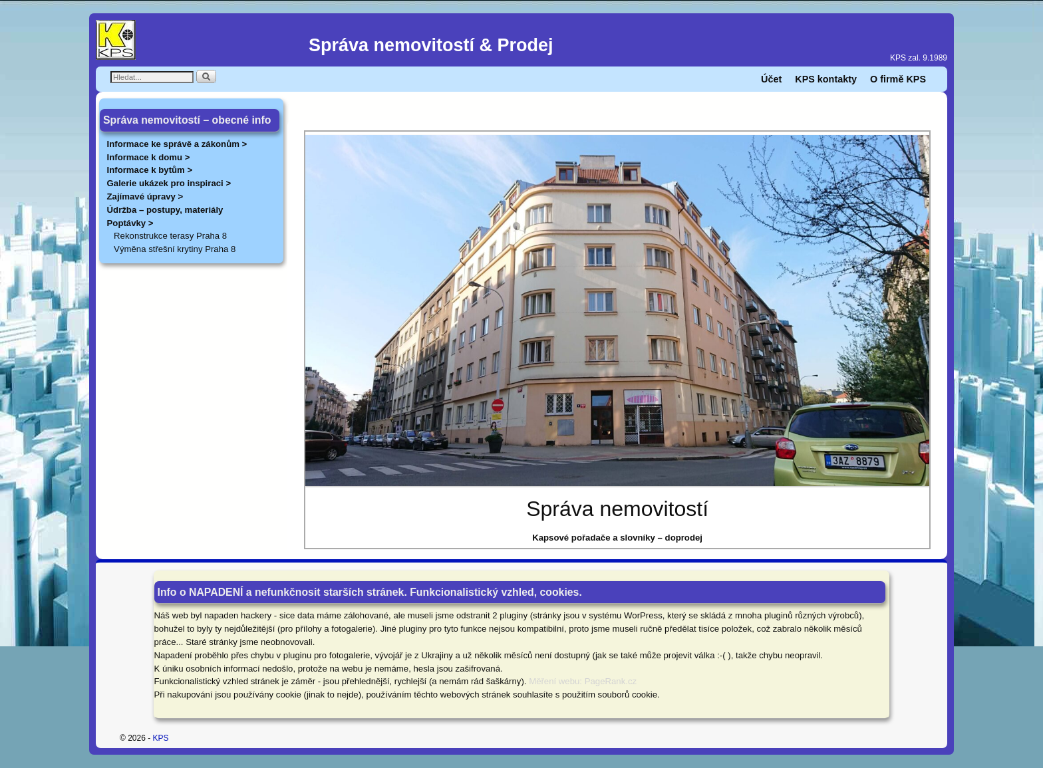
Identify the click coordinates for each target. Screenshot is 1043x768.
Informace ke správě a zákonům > (177, 144)
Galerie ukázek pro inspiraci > (169, 183)
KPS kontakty (826, 79)
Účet (771, 79)
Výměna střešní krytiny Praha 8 (174, 249)
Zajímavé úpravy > (145, 196)
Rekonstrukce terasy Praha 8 (170, 236)
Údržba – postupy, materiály (165, 210)
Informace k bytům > (150, 170)
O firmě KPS (898, 79)
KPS (161, 738)
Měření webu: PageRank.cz (583, 681)
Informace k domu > (148, 157)
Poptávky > (130, 223)
